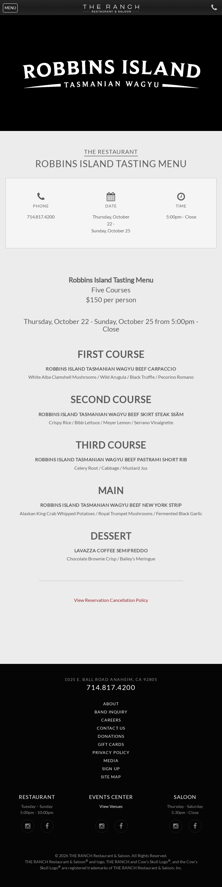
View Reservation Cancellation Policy (111, 600)
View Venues (111, 806)
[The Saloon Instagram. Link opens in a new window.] (175, 826)
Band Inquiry (111, 711)
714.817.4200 (110, 687)
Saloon (185, 797)
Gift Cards (111, 744)
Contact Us (111, 728)
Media (110, 760)
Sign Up (111, 768)
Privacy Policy (110, 752)
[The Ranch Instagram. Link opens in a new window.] (27, 826)
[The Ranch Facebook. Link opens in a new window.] (47, 826)
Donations (111, 736)
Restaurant (37, 797)
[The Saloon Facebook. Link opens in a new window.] (195, 826)
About (111, 703)
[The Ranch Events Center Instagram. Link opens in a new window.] (101, 826)
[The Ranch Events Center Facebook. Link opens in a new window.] (121, 826)
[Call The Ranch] (211, 7)
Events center (111, 797)
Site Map (111, 776)
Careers (111, 719)
